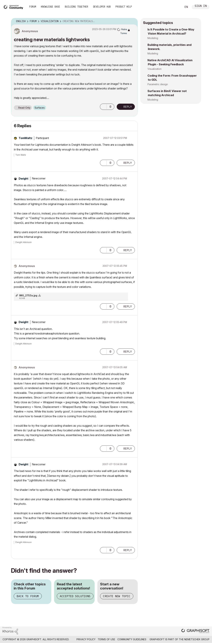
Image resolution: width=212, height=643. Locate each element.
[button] (103, 107)
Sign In (201, 6)
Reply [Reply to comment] (127, 163)
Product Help (123, 6)
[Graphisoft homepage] (195, 631)
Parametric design (157, 84)
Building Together (76, 6)
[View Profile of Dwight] (23, 178)
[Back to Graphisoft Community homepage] (14, 6)
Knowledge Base (50, 6)
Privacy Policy (85, 639)
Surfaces (40, 107)
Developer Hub (102, 6)
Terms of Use (106, 639)
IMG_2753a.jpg (28, 295)
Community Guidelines (131, 639)
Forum (32, 6)
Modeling (152, 38)
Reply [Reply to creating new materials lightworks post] (127, 106)
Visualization (154, 68)
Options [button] (133, 21)
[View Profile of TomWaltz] (25, 138)
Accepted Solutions (75, 596)
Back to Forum (28, 596)
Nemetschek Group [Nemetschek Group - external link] (196, 639)
